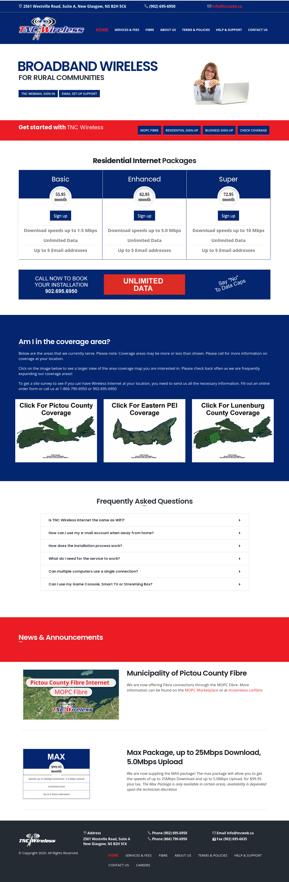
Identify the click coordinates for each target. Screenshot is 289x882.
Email (221, 833)
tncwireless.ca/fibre (245, 690)
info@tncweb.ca (227, 6)
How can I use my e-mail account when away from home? (101, 532)
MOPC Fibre (149, 130)
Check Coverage (253, 130)
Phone (157, 833)
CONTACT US (258, 30)
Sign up (60, 215)
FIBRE (149, 30)
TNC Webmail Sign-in (38, 93)
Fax (219, 839)
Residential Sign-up (182, 130)
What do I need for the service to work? (84, 558)
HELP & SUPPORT (229, 30)
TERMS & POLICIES (196, 30)
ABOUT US (168, 30)
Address (94, 833)
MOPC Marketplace (201, 690)
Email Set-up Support (79, 93)
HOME (102, 29)
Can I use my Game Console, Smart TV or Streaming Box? (100, 584)
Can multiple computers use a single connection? (93, 571)
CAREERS (143, 865)
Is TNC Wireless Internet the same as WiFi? (87, 520)
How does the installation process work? (85, 545)
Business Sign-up (219, 130)
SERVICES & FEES (126, 30)
